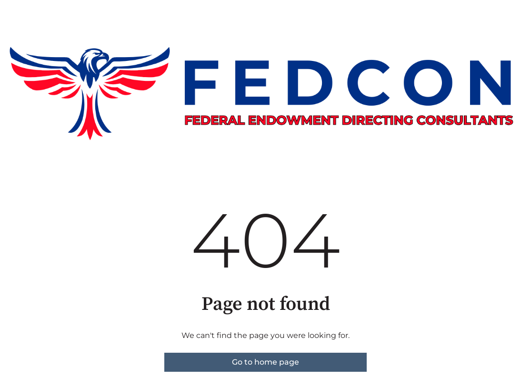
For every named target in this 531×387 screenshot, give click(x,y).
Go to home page (265, 362)
